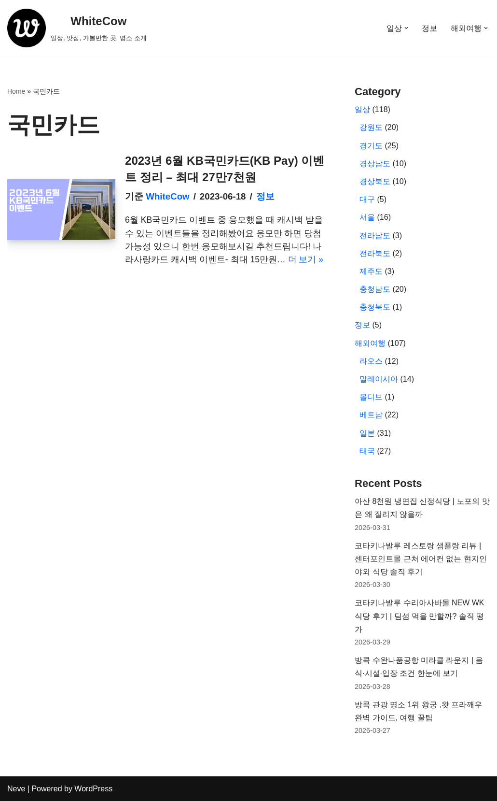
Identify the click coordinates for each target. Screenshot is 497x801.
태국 (367, 451)
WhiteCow (167, 196)
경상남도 (374, 163)
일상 (362, 109)
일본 (367, 433)
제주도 (371, 271)
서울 (367, 217)
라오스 (371, 361)
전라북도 (374, 253)
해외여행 (370, 343)
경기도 (371, 146)
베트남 (371, 415)
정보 (429, 28)
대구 (367, 199)
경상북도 (374, 181)
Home (16, 91)
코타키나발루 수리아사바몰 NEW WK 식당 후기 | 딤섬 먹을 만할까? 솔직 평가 (419, 616)
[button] (406, 28)
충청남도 (374, 289)
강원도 (371, 127)
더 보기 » (306, 259)
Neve (16, 789)
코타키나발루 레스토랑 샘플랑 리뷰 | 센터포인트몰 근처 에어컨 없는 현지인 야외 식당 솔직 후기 (421, 559)
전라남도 (374, 235)
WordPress (93, 789)
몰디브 (371, 397)
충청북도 (374, 307)
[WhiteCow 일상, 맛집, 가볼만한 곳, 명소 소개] (77, 28)
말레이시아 (378, 379)
